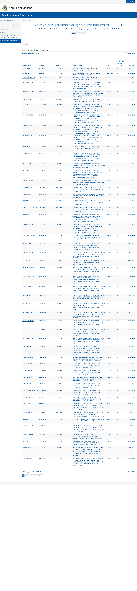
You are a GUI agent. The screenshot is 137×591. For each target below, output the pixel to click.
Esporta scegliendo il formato (38, 54)
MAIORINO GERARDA (35, 339)
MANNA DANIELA (34, 562)
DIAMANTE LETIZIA (35, 530)
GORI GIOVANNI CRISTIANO (34, 241)
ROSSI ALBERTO (34, 139)
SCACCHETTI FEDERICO (36, 126)
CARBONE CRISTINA (35, 295)
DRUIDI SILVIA (33, 306)
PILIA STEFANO (34, 548)
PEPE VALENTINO (34, 106)
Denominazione (34, 66)
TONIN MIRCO (33, 231)
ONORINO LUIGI (34, 350)
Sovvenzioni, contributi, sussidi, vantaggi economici (12, 26)
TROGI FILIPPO (34, 512)
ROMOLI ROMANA (34, 74)
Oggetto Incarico (81, 66)
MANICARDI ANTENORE (36, 275)
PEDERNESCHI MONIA (36, 262)
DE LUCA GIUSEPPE (35, 213)
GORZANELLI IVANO (35, 519)
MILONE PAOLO (34, 492)
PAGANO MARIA (34, 361)
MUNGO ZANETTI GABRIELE (34, 475)
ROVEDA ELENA (34, 249)
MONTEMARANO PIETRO (34, 466)
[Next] (40, 582)
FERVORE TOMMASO (35, 315)
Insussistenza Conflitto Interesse (121, 64)
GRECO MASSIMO (34, 456)
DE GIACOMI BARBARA (36, 79)
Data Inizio (48, 66)
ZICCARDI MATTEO (35, 447)
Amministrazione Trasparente (12, 20)
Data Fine (63, 66)
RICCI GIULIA (33, 394)
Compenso (109, 66)
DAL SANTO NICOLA (35, 186)
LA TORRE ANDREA (35, 206)
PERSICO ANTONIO (35, 503)
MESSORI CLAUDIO (35, 429)
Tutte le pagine (130, 54)
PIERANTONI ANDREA (36, 383)
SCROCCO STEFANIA (35, 95)
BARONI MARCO (34, 284)
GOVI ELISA (32, 113)
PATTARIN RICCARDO (35, 372)
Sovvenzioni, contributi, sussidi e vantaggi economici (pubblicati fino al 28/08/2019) (14, 38)
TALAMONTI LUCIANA (36, 84)
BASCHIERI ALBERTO (35, 483)
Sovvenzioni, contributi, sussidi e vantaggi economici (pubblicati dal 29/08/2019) (14, 43)
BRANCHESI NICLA (35, 173)
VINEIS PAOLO (33, 222)
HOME (41, 29)
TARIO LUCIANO (34, 69)
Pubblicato (130, 66)
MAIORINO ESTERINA (36, 326)
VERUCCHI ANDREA (35, 438)
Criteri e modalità (7, 34)
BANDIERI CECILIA (34, 166)
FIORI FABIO (33, 193)
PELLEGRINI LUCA (34, 153)
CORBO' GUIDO (33, 539)
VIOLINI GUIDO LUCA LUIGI (35, 417)
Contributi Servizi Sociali (9, 31)
